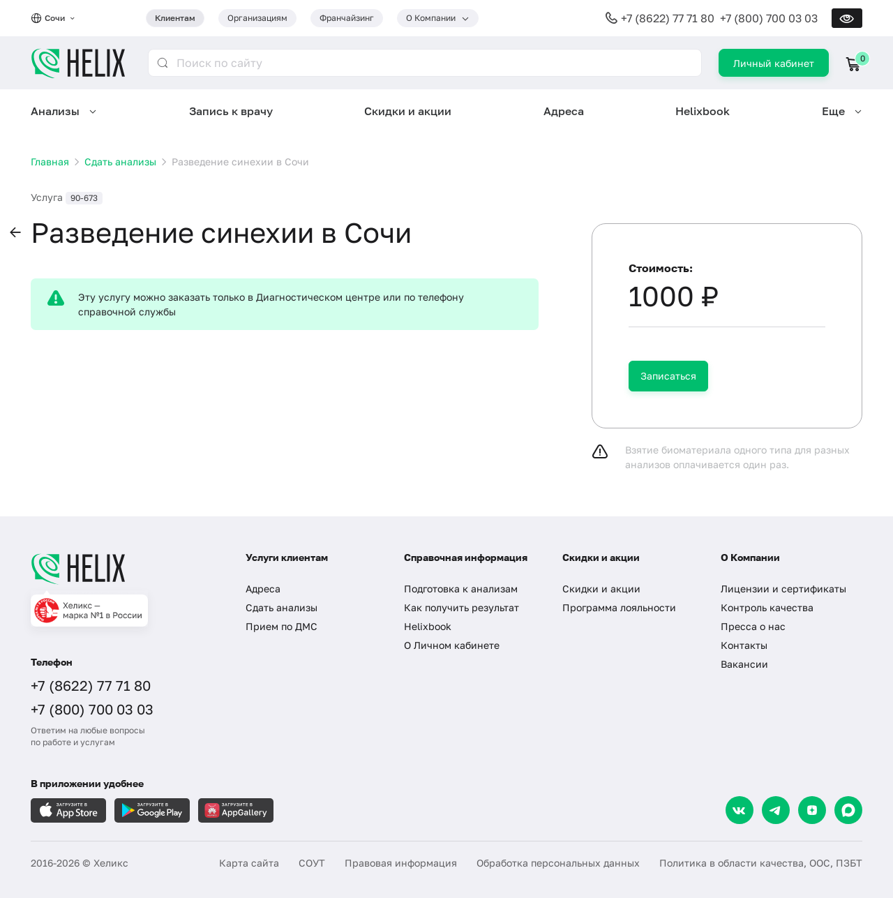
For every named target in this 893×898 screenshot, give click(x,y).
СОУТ (312, 863)
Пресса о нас (753, 626)
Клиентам (175, 18)
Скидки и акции (407, 111)
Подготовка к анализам (461, 588)
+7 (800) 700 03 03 (769, 18)
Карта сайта (249, 863)
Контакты (744, 645)
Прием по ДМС (281, 626)
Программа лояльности (619, 607)
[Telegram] (776, 810)
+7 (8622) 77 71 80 (667, 18)
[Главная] (124, 569)
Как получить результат (461, 607)
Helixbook (702, 111)
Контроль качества (767, 607)
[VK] (739, 810)
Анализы (55, 111)
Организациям (257, 18)
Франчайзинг (347, 18)
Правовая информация (401, 863)
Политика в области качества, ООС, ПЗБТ (760, 863)
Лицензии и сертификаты (783, 588)
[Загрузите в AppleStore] (68, 810)
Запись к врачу (231, 111)
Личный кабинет (773, 63)
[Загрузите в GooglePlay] (152, 810)
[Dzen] (812, 810)
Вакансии (744, 664)
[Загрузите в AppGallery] (235, 810)
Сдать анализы (281, 607)
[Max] (848, 810)
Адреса (563, 111)
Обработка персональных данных (558, 863)
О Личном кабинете (452, 645)
